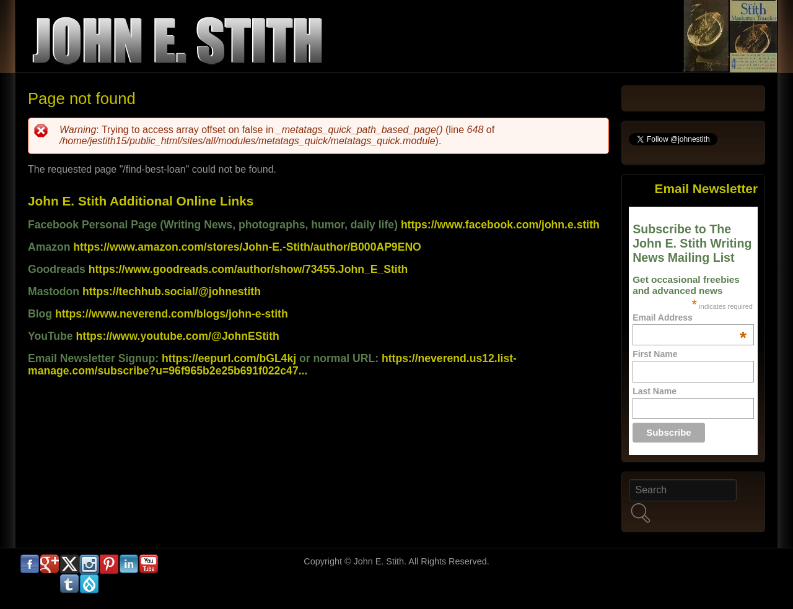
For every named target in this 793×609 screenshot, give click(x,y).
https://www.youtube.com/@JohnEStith (177, 336)
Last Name (655, 391)
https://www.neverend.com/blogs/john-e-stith (171, 314)
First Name (655, 354)
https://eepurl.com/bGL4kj (229, 358)
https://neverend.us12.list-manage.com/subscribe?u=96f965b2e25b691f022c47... (272, 364)
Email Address (690, 317)
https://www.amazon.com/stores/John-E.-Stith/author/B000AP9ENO (247, 247)
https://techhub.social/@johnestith (171, 291)
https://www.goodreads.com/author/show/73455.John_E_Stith (248, 269)
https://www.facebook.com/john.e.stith (500, 224)
